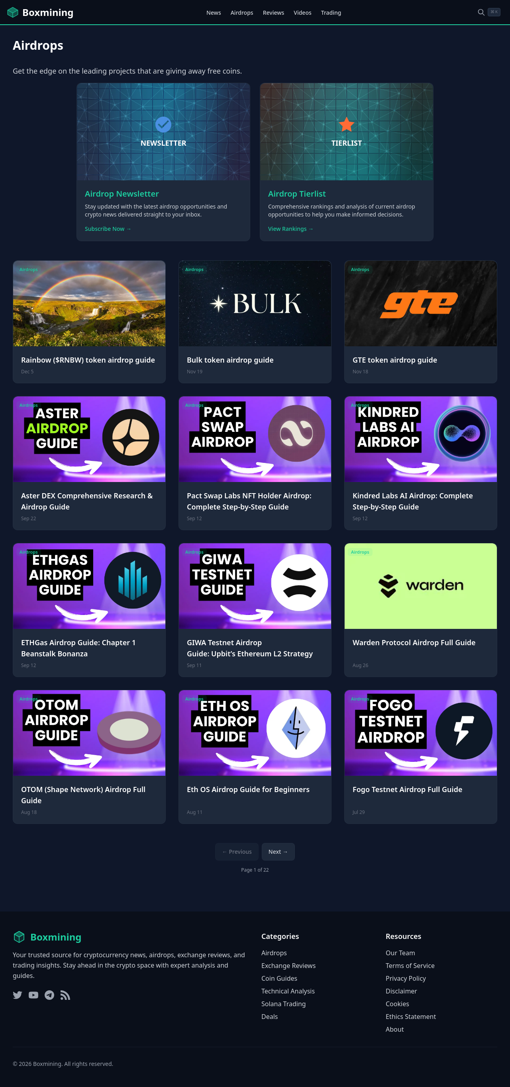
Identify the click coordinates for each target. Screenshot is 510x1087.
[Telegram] (49, 995)
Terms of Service (410, 965)
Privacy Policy (406, 978)
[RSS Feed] (65, 995)
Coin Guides (279, 978)
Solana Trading (283, 1003)
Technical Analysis (288, 991)
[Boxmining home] (39, 12)
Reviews (273, 12)
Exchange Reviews (288, 965)
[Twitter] (17, 995)
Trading (331, 12)
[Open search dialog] (489, 12)
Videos (302, 12)
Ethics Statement (411, 1016)
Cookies (397, 1003)
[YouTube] (33, 995)
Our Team (400, 952)
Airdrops (242, 12)
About (395, 1029)
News (213, 12)
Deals (269, 1016)
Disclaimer (401, 991)
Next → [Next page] (278, 851)
